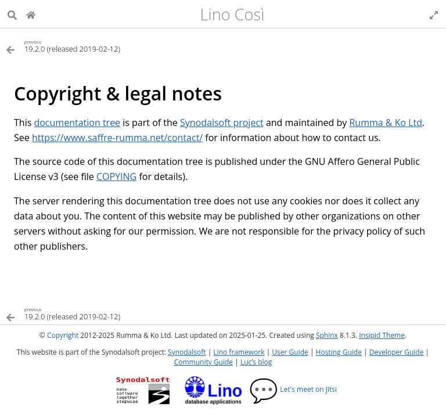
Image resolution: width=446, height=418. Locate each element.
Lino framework (238, 352)
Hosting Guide (339, 352)
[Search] (12, 14)
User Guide (290, 352)
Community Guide (203, 362)
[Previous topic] (114, 45)
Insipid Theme (382, 335)
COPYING (116, 176)
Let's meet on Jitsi (293, 389)
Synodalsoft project (222, 122)
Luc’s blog (256, 362)
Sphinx (327, 335)
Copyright (62, 335)
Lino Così (232, 14)
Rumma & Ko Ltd (385, 122)
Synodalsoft (187, 352)
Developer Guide (396, 352)
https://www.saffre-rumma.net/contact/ (117, 137)
